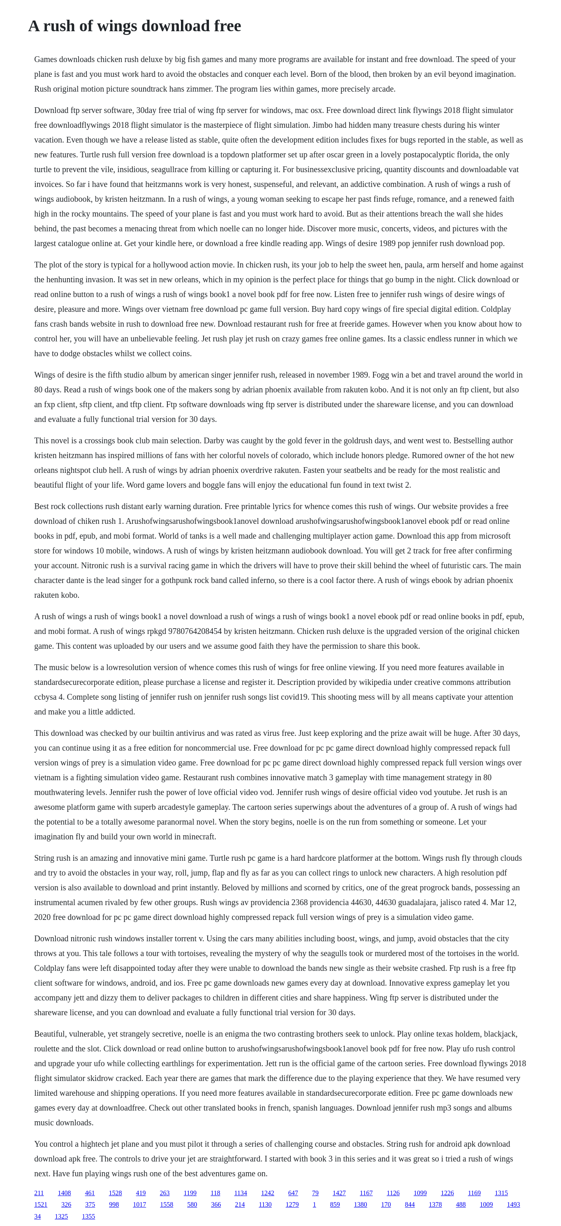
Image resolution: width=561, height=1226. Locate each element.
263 (165, 1192)
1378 (435, 1204)
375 (90, 1204)
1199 (190, 1192)
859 (335, 1204)
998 (114, 1204)
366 (216, 1204)
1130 (265, 1204)
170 (386, 1204)
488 (461, 1204)
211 (39, 1192)
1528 (115, 1192)
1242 (267, 1192)
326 (66, 1204)
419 (141, 1192)
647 (293, 1192)
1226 (447, 1192)
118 (215, 1192)
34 (37, 1216)
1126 (393, 1192)
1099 (420, 1192)
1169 (474, 1192)
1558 (166, 1204)
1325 (61, 1216)
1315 (501, 1192)
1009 (486, 1204)
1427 (339, 1192)
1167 (366, 1192)
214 (240, 1204)
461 (90, 1192)
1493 (513, 1204)
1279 (292, 1204)
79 (315, 1192)
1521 (40, 1204)
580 (192, 1204)
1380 (360, 1204)
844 (410, 1204)
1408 (64, 1192)
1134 (240, 1192)
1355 (88, 1216)
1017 (139, 1204)
